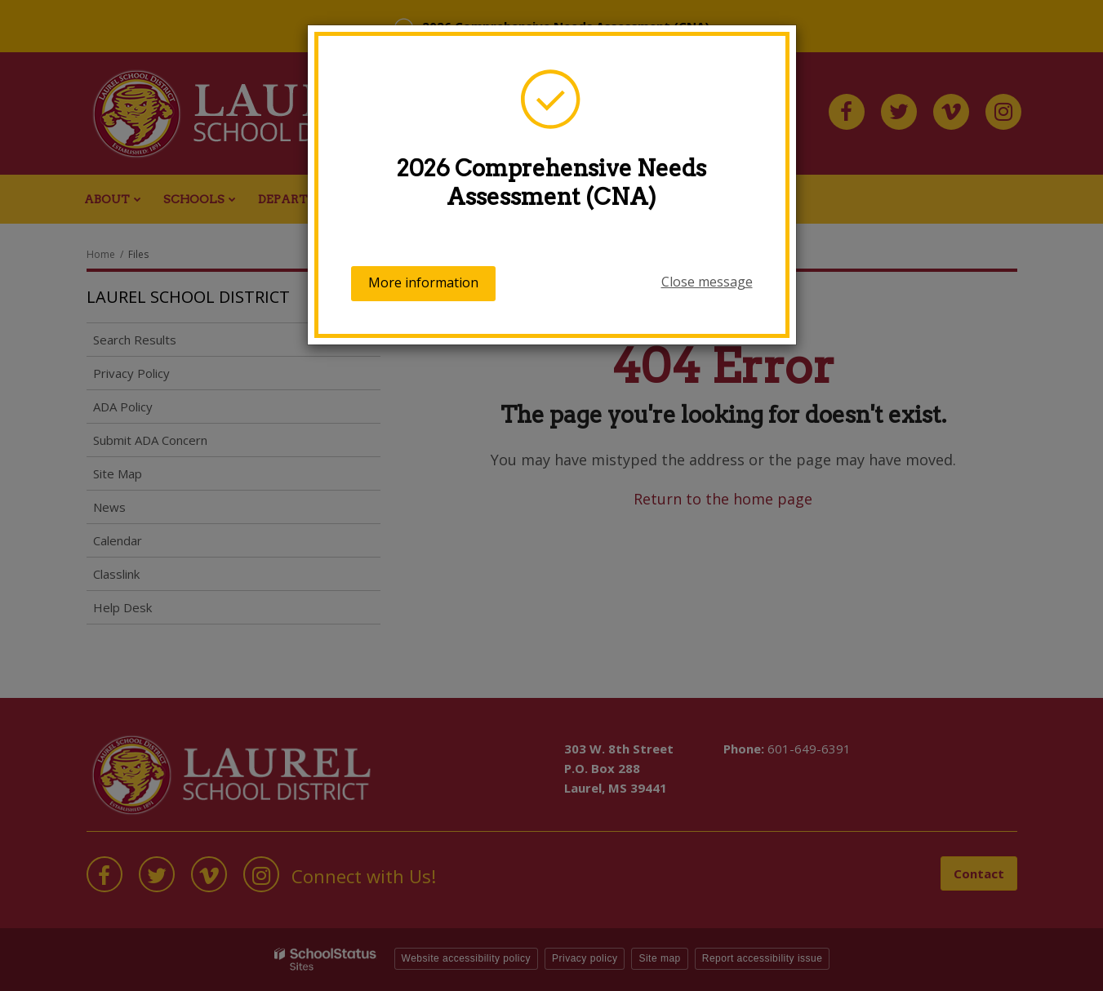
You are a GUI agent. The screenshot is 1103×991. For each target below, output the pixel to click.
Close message (707, 282)
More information (423, 282)
